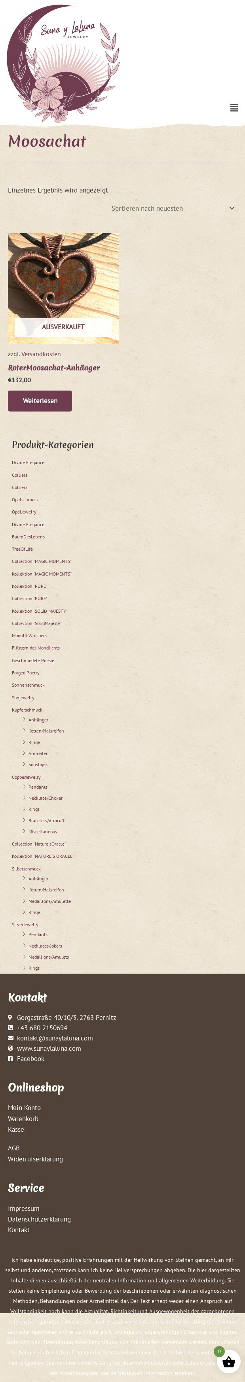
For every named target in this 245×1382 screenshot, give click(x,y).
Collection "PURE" (29, 599)
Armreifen (38, 754)
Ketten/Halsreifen (46, 731)
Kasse (16, 1129)
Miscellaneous (42, 832)
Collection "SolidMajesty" (37, 624)
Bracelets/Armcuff (46, 821)
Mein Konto (24, 1108)
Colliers (19, 475)
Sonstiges (37, 765)
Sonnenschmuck (28, 686)
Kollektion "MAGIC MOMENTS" (42, 574)
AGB (14, 1148)
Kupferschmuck (27, 710)
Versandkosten (41, 354)
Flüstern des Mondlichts (36, 648)
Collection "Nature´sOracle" (39, 844)
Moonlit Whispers (29, 636)
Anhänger (38, 720)
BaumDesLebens (28, 537)
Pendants (37, 787)
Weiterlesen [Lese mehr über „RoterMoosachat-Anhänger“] (41, 401)
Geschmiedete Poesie (33, 661)
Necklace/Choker (45, 798)
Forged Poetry (26, 673)
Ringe (34, 743)
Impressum (24, 1208)
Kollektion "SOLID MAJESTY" (40, 611)
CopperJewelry (26, 777)
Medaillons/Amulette (49, 901)
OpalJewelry (24, 512)
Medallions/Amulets (48, 957)
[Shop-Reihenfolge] (171, 208)
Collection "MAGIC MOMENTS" (42, 562)
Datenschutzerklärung (39, 1219)
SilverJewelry (25, 925)
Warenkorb (23, 1118)
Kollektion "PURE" (29, 586)
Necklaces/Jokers (45, 946)
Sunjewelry (23, 698)
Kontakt (19, 1230)
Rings (34, 810)
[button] (234, 107)
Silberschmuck (26, 869)
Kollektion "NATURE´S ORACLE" (43, 857)
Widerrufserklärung (35, 1159)
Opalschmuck (25, 500)
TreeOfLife (22, 549)
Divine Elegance (28, 463)
